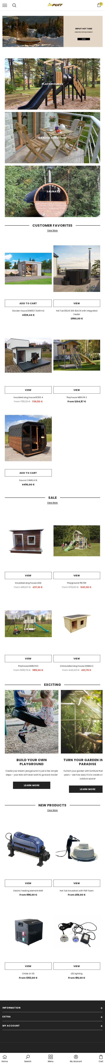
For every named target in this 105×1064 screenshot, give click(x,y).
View (77, 303)
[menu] (4, 5)
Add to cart (28, 303)
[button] (27, 1058)
